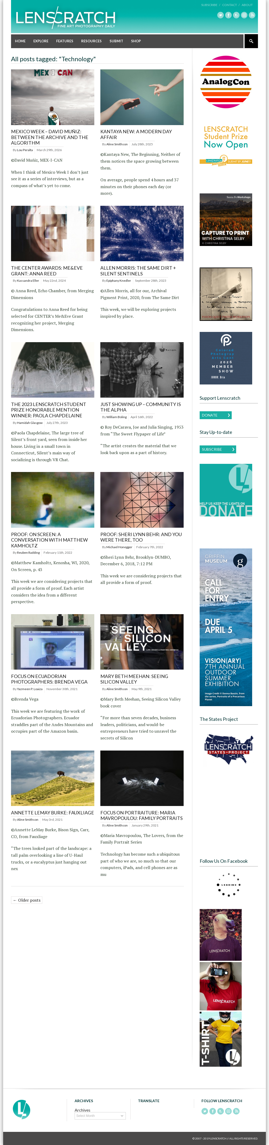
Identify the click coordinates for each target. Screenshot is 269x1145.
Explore (40, 41)
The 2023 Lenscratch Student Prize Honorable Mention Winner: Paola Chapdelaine (48, 409)
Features (64, 41)
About (247, 5)
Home (20, 41)
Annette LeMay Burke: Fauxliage (52, 812)
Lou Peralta (25, 150)
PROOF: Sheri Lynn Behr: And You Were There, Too (141, 537)
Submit (116, 41)
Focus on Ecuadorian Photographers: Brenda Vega (49, 679)
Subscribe (212, 449)
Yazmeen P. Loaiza (30, 689)
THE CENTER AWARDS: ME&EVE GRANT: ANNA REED (47, 270)
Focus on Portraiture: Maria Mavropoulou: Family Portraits (141, 815)
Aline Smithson (117, 144)
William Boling (116, 417)
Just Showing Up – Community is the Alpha (140, 407)
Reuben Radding (28, 552)
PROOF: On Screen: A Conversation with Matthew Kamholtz (49, 539)
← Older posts (26, 900)
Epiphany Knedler (118, 281)
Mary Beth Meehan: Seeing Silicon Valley (134, 679)
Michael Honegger (119, 547)
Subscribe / (210, 5)
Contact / (231, 5)
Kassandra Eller (28, 281)
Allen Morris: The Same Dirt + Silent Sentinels (138, 270)
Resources (91, 41)
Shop (136, 41)
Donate (210, 415)
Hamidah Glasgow (30, 423)
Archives (82, 1109)
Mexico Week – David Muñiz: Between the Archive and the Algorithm (49, 137)
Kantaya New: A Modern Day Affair (136, 134)
